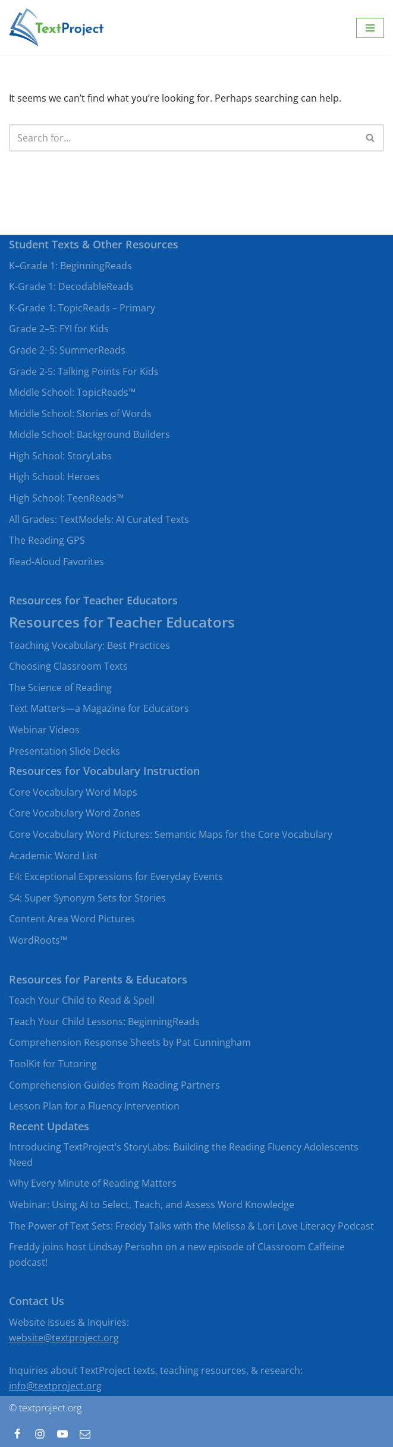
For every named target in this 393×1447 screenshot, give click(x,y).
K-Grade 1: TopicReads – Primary (82, 307)
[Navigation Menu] (370, 28)
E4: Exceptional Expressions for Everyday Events (116, 876)
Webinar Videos (44, 729)
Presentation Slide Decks (64, 751)
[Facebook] (17, 1434)
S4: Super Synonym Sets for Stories (87, 897)
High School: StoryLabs (60, 455)
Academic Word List (53, 855)
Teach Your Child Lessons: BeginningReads (104, 1021)
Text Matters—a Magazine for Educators (99, 708)
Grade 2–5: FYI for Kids (59, 328)
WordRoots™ (38, 940)
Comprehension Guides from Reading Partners (114, 1085)
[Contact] (85, 1434)
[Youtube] (62, 1434)
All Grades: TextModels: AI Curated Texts (99, 519)
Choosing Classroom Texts (68, 666)
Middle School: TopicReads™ (72, 392)
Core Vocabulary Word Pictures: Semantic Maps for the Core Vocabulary (170, 834)
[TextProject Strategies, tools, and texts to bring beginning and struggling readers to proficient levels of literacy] (56, 27)
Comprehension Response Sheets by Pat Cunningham (130, 1042)
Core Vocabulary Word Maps (73, 792)
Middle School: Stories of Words (80, 413)
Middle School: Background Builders (89, 434)
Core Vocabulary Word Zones (74, 812)
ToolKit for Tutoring (53, 1063)
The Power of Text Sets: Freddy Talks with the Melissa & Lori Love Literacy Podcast (191, 1225)
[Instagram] (40, 1434)
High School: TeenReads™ (66, 498)
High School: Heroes (54, 476)
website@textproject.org (64, 1337)
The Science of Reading (60, 687)
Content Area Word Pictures (72, 918)
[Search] (183, 138)
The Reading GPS (47, 540)
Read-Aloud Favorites (56, 561)
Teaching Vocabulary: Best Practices (89, 645)
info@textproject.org (55, 1385)
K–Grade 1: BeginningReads (70, 265)
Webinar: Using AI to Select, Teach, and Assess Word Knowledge (151, 1204)
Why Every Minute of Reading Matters (93, 1183)
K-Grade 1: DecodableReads (71, 286)
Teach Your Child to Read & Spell (82, 1000)
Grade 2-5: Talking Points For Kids (84, 371)
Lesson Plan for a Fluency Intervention (94, 1105)
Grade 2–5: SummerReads (67, 350)
